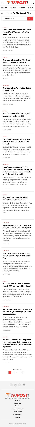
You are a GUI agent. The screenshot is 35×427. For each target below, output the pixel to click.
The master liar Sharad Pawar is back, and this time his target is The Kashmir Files (16, 255)
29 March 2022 (7, 300)
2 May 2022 (6, 244)
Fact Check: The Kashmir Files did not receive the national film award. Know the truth (16, 141)
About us (17, 400)
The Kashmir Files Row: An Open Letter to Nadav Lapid (17, 89)
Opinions (6, 85)
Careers (17, 406)
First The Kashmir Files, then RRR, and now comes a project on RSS (16, 114)
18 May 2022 (6, 188)
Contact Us (17, 403)
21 (20, 372)
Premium (4, 8)
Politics (13, 8)
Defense (31, 8)
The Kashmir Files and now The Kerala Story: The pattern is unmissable (16, 61)
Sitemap (17, 417)
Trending (6, 222)
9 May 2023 (6, 78)
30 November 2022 (8, 104)
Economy (22, 8)
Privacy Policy (17, 415)
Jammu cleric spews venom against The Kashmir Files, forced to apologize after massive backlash (17, 311)
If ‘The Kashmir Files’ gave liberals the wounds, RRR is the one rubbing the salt (17, 285)
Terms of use (17, 412)
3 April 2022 (6, 274)
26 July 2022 (6, 158)
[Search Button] (30, 18)
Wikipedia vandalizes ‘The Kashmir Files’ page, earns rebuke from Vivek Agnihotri (17, 226)
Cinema (5, 27)
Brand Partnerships (18, 409)
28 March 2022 (7, 330)
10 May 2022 (6, 216)
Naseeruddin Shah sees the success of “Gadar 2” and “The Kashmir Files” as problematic (17, 32)
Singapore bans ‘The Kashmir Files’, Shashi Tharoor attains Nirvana (15, 198)
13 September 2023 (8, 50)
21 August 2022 (7, 130)
